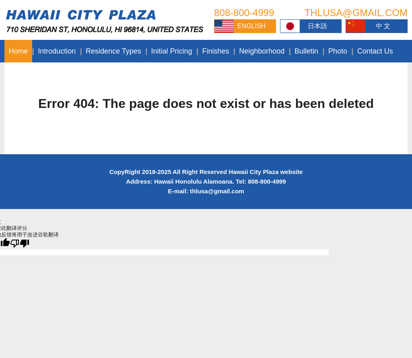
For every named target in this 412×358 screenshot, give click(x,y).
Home (18, 51)
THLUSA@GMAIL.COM (356, 12)
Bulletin (306, 51)
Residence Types (113, 51)
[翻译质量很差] (19, 243)
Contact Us (375, 51)
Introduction (57, 51)
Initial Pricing (171, 51)
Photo (337, 51)
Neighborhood (261, 51)
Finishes (215, 51)
